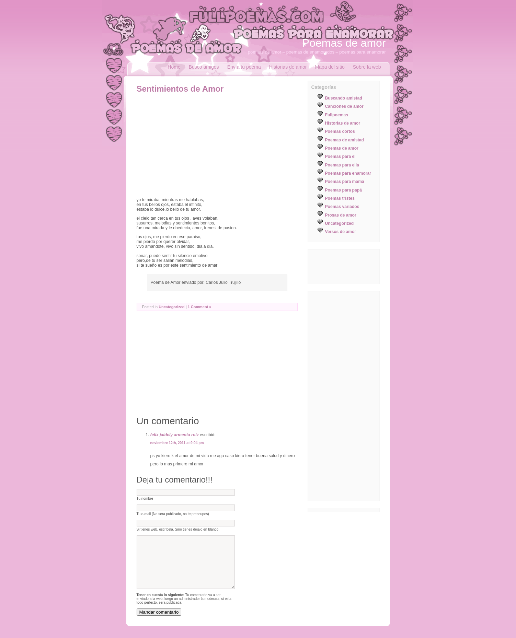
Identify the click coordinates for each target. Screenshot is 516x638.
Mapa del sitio (329, 67)
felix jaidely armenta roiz (174, 434)
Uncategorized (171, 307)
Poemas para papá (343, 190)
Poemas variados (342, 206)
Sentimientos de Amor (180, 88)
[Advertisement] (194, 145)
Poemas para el (340, 156)
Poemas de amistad (344, 140)
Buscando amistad (343, 98)
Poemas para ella (342, 165)
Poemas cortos (340, 131)
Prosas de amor (340, 215)
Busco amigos (204, 67)
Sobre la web (367, 67)
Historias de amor (288, 67)
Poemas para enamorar (348, 173)
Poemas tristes (340, 198)
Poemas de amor (344, 43)
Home (174, 67)
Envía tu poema (244, 67)
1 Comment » (199, 307)
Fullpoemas (336, 115)
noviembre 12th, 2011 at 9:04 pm (177, 443)
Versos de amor (340, 231)
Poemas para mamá (344, 181)
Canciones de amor (344, 106)
